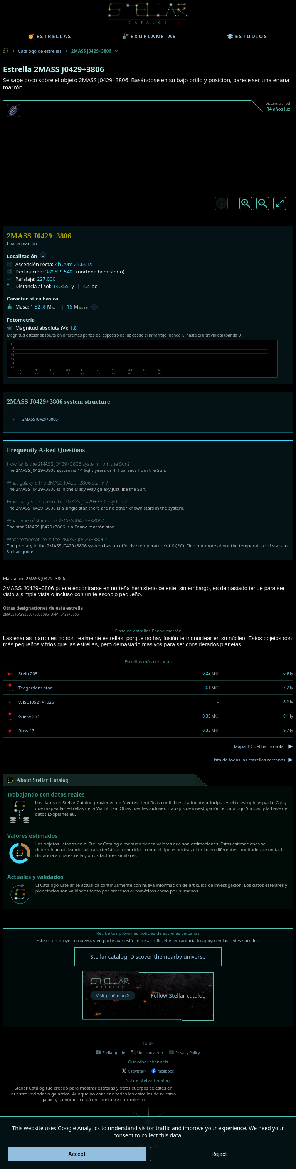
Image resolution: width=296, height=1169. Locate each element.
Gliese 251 (29, 716)
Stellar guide (20, 551)
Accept (77, 1154)
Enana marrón (22, 243)
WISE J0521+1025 (36, 702)
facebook (162, 1071)
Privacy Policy (184, 1052)
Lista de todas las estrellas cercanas (249, 760)
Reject (219, 1154)
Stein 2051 (29, 673)
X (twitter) (134, 1071)
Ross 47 (26, 730)
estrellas (50, 36)
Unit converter (147, 1052)
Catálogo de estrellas (40, 51)
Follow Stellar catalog (178, 995)
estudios (247, 36)
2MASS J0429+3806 (40, 419)
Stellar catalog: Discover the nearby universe (148, 956)
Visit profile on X (113, 995)
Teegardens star (35, 688)
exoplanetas (150, 36)
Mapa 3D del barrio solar (260, 746)
